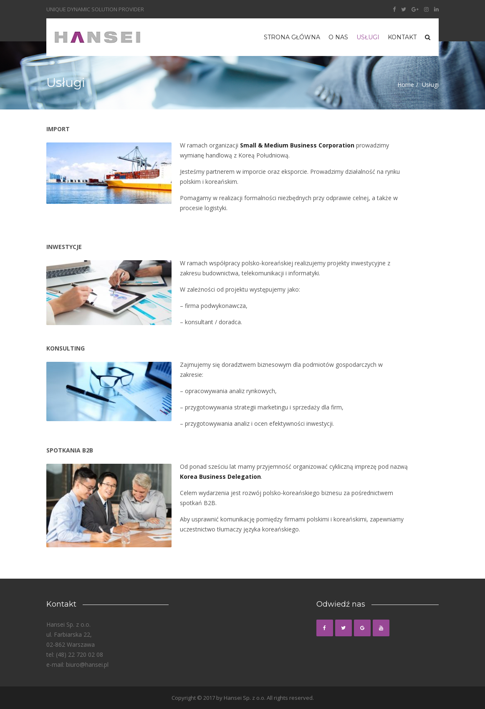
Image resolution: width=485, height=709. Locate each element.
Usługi (367, 37)
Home (405, 85)
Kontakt (402, 37)
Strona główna (292, 37)
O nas (338, 37)
